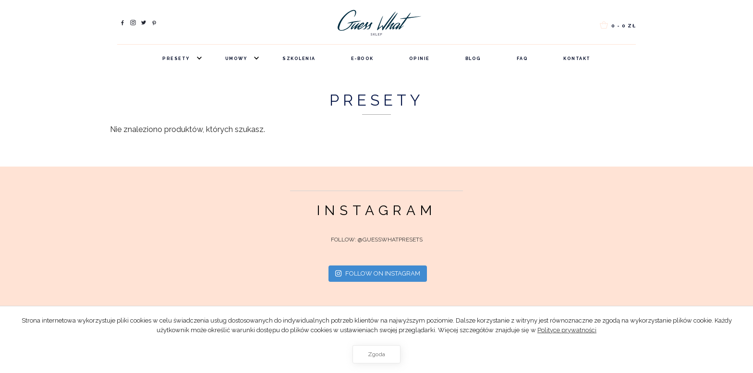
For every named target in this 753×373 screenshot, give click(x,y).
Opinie (419, 58)
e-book (362, 58)
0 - (617, 24)
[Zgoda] (741, 339)
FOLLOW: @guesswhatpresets (377, 239)
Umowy (236, 58)
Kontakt (577, 58)
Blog (473, 58)
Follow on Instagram (377, 273)
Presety (176, 58)
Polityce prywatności (566, 330)
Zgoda (376, 354)
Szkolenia (299, 58)
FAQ (522, 58)
